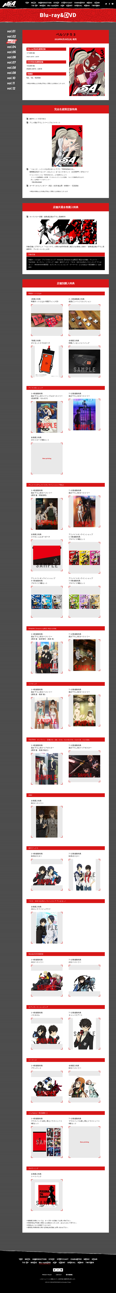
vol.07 (11, 62)
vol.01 (11, 31)
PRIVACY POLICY (47, 1274)
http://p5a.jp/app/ (37, 182)
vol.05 (11, 52)
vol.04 (11, 46)
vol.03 (11, 41)
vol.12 (11, 88)
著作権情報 (69, 1274)
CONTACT (59, 1274)
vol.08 (11, 67)
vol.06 (11, 57)
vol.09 (11, 72)
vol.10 (11, 78)
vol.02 (11, 36)
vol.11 (11, 83)
